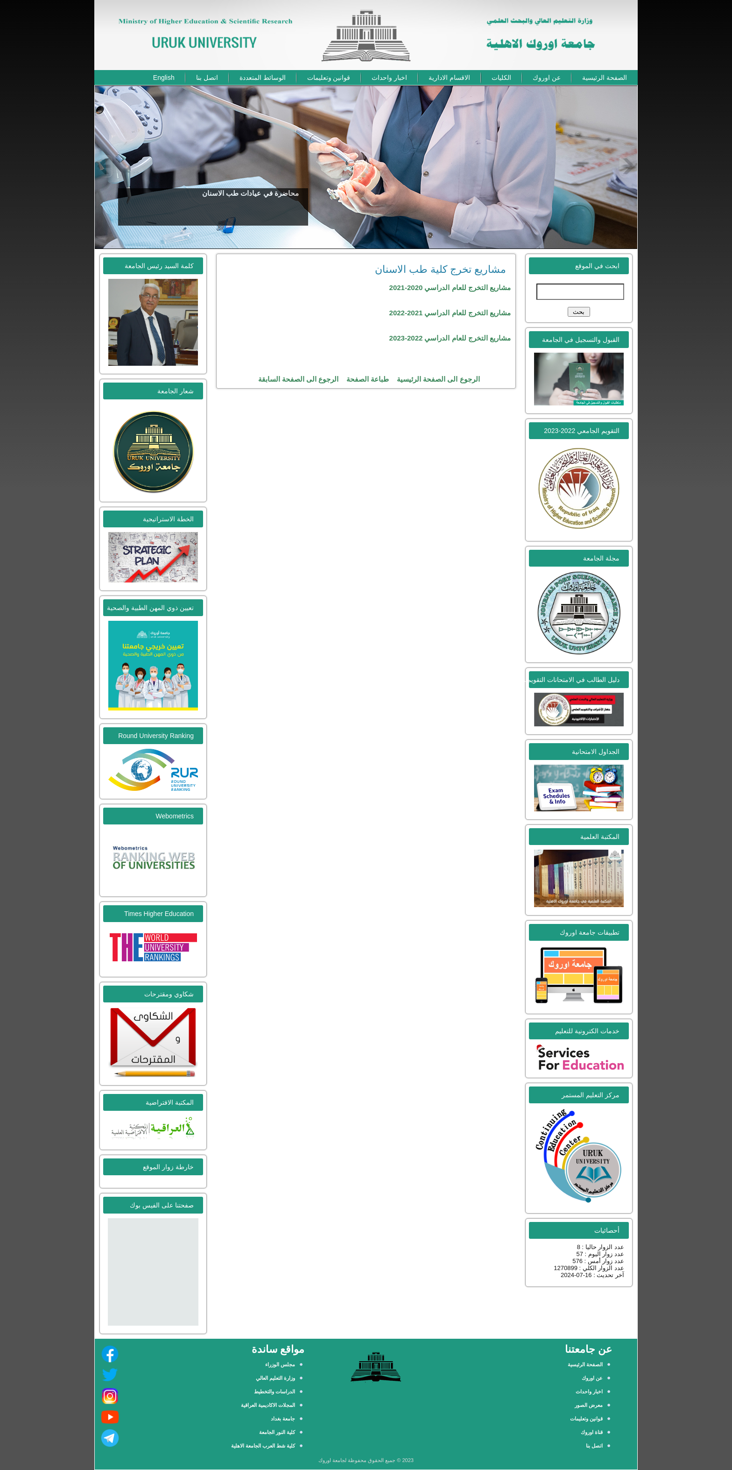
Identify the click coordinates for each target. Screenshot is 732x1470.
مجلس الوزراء (280, 1364)
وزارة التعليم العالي (275, 1378)
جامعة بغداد (283, 1418)
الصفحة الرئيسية (604, 77)
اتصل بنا (207, 77)
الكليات (501, 77)
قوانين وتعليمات (329, 77)
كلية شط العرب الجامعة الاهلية (263, 1446)
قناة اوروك (592, 1432)
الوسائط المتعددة (262, 77)
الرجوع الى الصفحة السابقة (298, 379)
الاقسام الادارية (449, 77)
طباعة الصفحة (367, 379)
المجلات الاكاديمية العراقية (268, 1405)
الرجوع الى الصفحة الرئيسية (438, 379)
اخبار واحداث (389, 77)
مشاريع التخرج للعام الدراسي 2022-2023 (450, 338)
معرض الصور (589, 1405)
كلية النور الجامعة (277, 1432)
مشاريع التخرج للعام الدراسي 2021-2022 (450, 313)
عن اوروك (547, 77)
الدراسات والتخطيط (274, 1391)
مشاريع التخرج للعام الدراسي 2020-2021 (450, 287)
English (164, 77)
